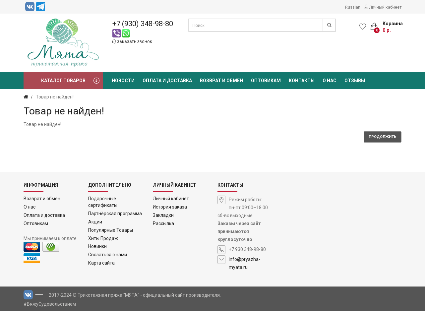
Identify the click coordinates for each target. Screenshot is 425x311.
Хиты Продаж (103, 238)
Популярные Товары (110, 230)
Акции (95, 221)
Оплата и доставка (44, 215)
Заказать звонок (132, 41)
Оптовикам (36, 223)
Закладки (163, 215)
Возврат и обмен (42, 198)
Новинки (97, 246)
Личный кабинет (171, 198)
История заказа (170, 207)
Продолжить (382, 137)
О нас (29, 207)
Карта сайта (101, 263)
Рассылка (163, 223)
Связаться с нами (107, 254)
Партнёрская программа (115, 213)
